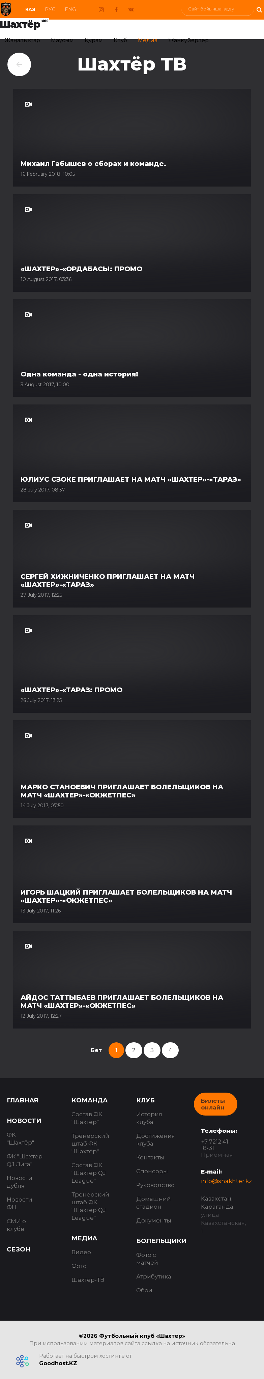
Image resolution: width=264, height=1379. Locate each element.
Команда (89, 1100)
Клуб (120, 40)
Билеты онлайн (213, 1104)
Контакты (150, 1157)
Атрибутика (153, 1276)
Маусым (62, 40)
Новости (24, 1121)
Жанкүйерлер (188, 40)
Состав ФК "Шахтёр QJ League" (88, 1173)
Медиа (147, 40)
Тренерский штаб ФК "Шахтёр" (90, 1143)
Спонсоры (152, 1171)
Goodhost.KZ (58, 1363)
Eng (70, 9)
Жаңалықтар (22, 40)
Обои (144, 1290)
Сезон (18, 1249)
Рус (50, 9)
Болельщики (161, 1241)
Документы (153, 1220)
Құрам (94, 40)
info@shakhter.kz (226, 1181)
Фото (79, 1266)
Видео (81, 1252)
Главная (22, 1100)
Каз (30, 9)
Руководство (155, 1185)
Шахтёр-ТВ (87, 1279)
